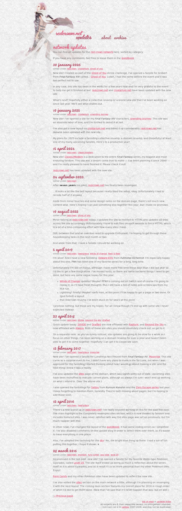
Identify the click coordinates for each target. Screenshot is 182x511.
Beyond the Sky (154, 325)
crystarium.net (122, 90)
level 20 (115, 455)
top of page (148, 502)
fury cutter (93, 455)
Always (79, 328)
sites (81, 374)
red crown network (102, 52)
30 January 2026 (67, 64)
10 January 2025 (66, 110)
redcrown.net (100, 90)
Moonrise (154, 357)
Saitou (95, 387)
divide (81, 320)
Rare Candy (60, 476)
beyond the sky (93, 320)
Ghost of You (99, 73)
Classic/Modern (74, 157)
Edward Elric (105, 258)
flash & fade (114, 254)
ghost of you (96, 69)
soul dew (104, 455)
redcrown (71, 69)
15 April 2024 (63, 148)
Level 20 (79, 463)
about (106, 37)
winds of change (98, 254)
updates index (164, 502)
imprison (82, 455)
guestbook (127, 58)
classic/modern (85, 153)
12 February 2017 (66, 348)
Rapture (133, 325)
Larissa (125, 507)
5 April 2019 (62, 249)
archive (120, 37)
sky (102, 440)
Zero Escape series (147, 387)
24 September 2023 (68, 176)
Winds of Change (70, 281)
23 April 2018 (63, 315)
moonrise (94, 353)
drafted (106, 320)
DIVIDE (82, 325)
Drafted (96, 325)
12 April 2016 (63, 401)
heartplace (83, 254)
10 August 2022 (65, 211)
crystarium (83, 69)
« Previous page (63, 496)
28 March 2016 (65, 450)
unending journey (99, 115)
